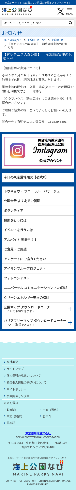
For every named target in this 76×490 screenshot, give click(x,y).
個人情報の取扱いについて (24, 375)
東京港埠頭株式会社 (38, 433)
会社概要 (12, 361)
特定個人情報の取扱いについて (26, 382)
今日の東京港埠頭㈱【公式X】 (26, 177)
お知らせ (57, 39)
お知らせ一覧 (36, 39)
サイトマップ (15, 368)
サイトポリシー (17, 389)
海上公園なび (12, 39)
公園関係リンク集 (18, 396)
